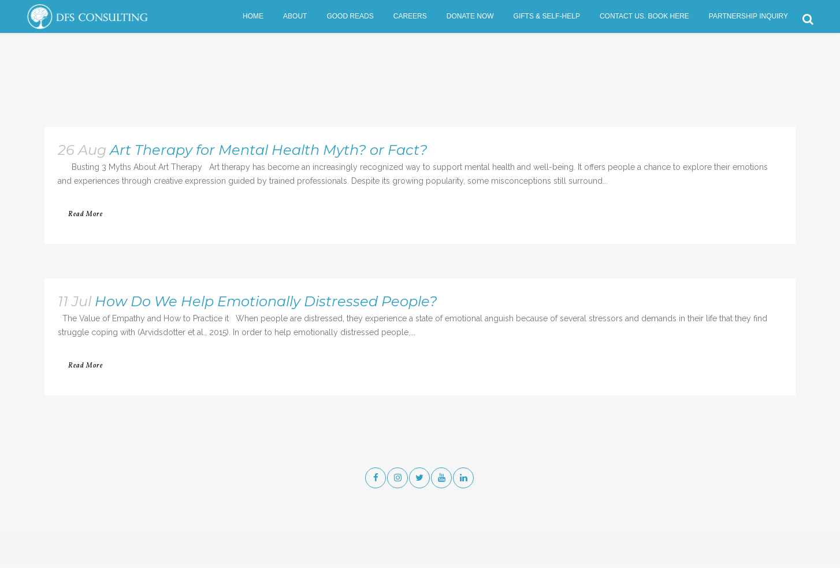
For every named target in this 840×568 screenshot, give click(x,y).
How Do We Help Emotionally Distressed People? (266, 301)
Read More (85, 214)
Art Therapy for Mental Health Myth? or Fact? (269, 150)
